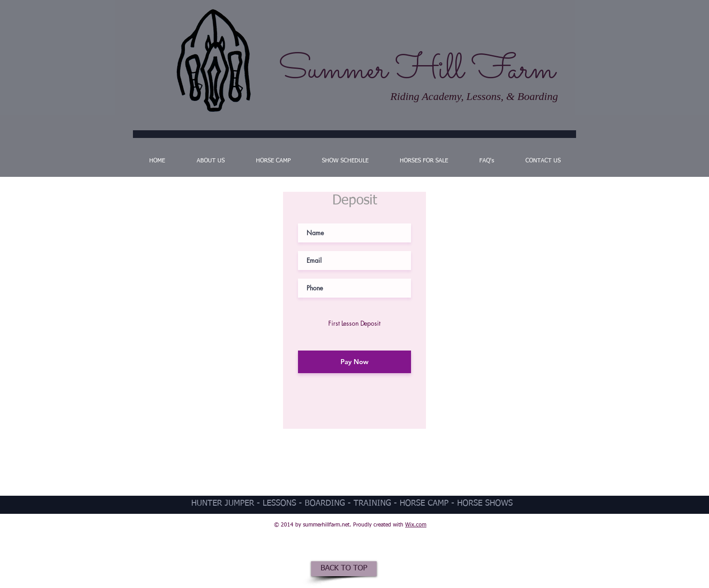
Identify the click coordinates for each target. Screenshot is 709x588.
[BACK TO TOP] (344, 568)
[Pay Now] (354, 362)
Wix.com (415, 525)
